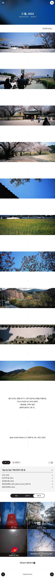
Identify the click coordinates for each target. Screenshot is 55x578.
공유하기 (27, 496)
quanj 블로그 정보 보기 (51, 2)
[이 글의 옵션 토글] (8, 462)
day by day (33, 16)
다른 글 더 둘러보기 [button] (26, 563)
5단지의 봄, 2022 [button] (41, 515)
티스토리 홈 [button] (3, 574)
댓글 (16, 496)
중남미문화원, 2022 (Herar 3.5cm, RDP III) (16, 484)
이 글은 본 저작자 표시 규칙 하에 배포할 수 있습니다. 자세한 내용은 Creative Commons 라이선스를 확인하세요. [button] (50, 462)
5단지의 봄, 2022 (7, 478)
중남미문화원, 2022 (8, 487)
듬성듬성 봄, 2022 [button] (13, 543)
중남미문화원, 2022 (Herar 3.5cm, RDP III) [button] (41, 543)
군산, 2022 (5, 475)
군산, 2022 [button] (13, 515)
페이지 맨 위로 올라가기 (51, 574)
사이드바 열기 (3, 2)
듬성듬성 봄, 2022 (8, 481)
